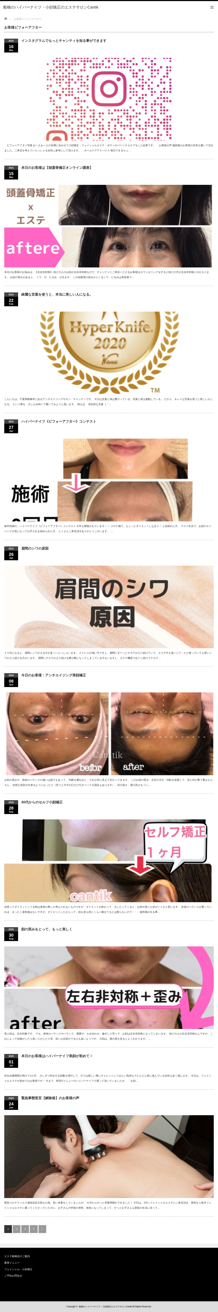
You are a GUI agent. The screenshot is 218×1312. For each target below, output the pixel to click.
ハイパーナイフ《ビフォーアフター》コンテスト (58, 421)
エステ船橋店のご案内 (17, 1256)
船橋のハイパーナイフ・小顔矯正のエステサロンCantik (105, 1306)
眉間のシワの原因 (35, 548)
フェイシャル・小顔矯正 (18, 1269)
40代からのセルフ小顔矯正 (42, 802)
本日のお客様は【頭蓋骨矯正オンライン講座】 (57, 167)
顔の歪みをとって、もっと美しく (46, 929)
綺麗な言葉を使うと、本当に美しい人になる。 (57, 294)
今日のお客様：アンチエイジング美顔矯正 (53, 675)
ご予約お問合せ (13, 1275)
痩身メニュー (12, 1262)
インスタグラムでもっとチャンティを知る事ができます (63, 40)
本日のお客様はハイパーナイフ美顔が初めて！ (57, 1056)
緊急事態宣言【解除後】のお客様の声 (50, 1098)
